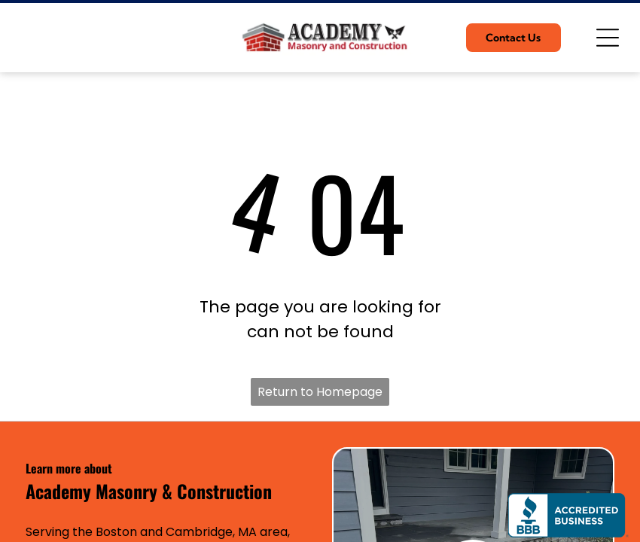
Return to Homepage (320, 391)
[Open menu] (607, 37)
